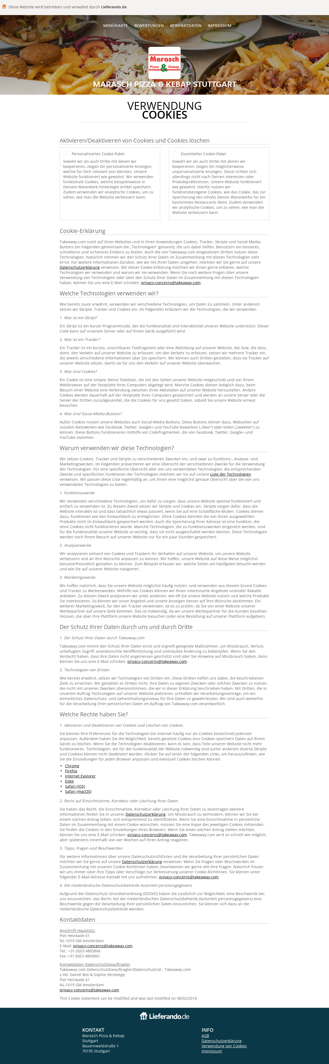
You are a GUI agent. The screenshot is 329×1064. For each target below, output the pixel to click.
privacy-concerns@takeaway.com (171, 282)
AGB (205, 1035)
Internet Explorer (80, 776)
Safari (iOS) (75, 786)
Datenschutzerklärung (80, 267)
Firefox (71, 770)
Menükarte (115, 25)
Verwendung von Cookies (224, 1045)
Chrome (72, 765)
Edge (69, 781)
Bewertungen (149, 25)
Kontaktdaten (185, 25)
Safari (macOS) (78, 791)
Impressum (219, 25)
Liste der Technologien (230, 474)
